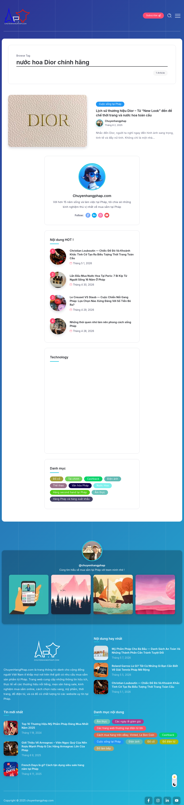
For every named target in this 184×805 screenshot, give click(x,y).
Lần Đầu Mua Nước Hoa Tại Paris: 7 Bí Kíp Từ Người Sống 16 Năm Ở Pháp (98, 277)
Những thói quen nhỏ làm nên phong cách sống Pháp (100, 324)
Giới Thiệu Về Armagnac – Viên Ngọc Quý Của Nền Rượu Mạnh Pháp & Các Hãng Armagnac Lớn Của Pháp (54, 746)
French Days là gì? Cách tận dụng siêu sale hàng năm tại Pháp (53, 767)
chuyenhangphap (115, 121)
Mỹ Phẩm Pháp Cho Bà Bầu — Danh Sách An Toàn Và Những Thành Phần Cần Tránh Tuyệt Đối (146, 650)
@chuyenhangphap (92, 565)
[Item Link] (47, 121)
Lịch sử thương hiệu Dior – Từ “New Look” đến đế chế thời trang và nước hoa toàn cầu (134, 113)
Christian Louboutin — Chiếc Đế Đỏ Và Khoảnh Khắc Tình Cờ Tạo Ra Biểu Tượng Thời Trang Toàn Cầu (102, 254)
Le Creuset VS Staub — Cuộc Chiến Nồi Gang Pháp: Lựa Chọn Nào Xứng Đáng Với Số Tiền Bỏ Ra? (100, 300)
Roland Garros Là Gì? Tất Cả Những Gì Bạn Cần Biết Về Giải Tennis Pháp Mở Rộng (145, 667)
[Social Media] (88, 215)
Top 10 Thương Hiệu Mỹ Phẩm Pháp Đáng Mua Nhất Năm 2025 (55, 725)
